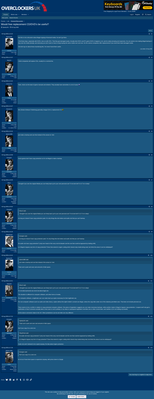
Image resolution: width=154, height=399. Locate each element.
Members (24, 14)
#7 (151, 180)
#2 (151, 57)
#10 (151, 255)
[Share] (149, 34)
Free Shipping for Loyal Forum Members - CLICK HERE (119, 11)
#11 (151, 281)
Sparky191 (6, 27)
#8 (151, 206)
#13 (151, 347)
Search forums (14, 17)
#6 (151, 155)
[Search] (148, 14)
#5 (151, 131)
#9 (151, 231)
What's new (14, 14)
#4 (151, 106)
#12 (151, 316)
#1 (151, 34)
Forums (6, 14)
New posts (5, 17)
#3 (151, 81)
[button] (19, 14)
